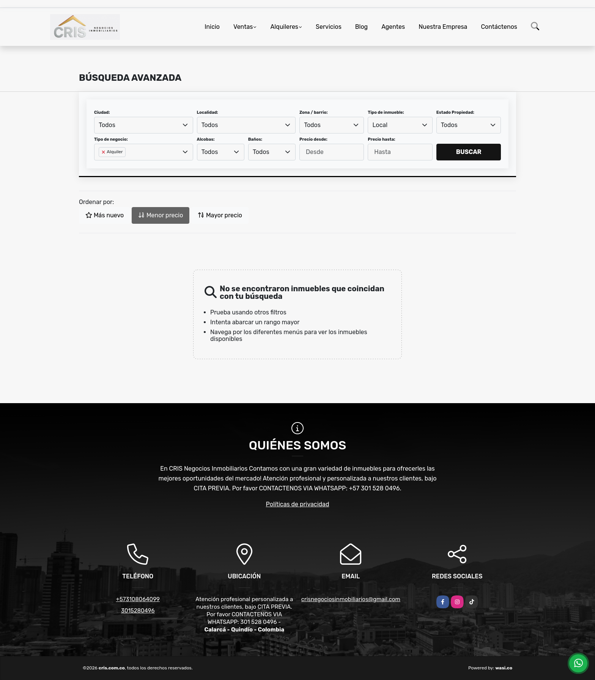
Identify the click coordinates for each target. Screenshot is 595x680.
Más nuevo (104, 215)
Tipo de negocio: (111, 139)
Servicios (329, 26)
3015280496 (138, 610)
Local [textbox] (380, 125)
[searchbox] (101, 164)
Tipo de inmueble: (386, 112)
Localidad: (207, 112)
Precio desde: (313, 139)
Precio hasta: (381, 139)
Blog (361, 26)
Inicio (212, 26)
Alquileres (284, 26)
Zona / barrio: (313, 112)
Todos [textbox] (107, 125)
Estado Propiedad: (455, 112)
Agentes (393, 26)
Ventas (243, 26)
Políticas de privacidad (297, 504)
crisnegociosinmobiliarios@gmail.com (350, 599)
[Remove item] (104, 152)
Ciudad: (102, 112)
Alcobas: (206, 139)
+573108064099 (138, 599)
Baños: (255, 139)
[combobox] (143, 125)
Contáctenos (499, 26)
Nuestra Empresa (443, 26)
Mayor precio (220, 215)
